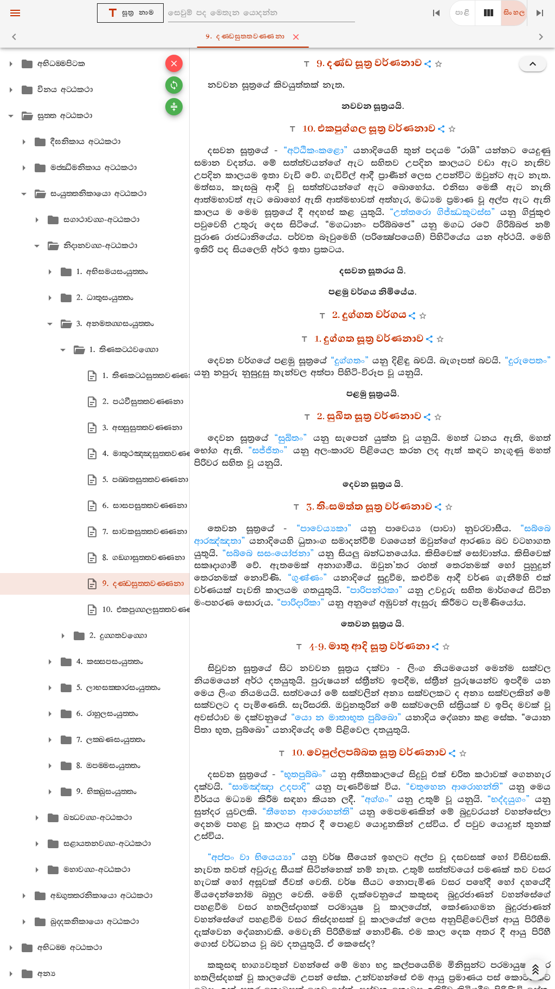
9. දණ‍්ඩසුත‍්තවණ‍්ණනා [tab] (279, 36)
